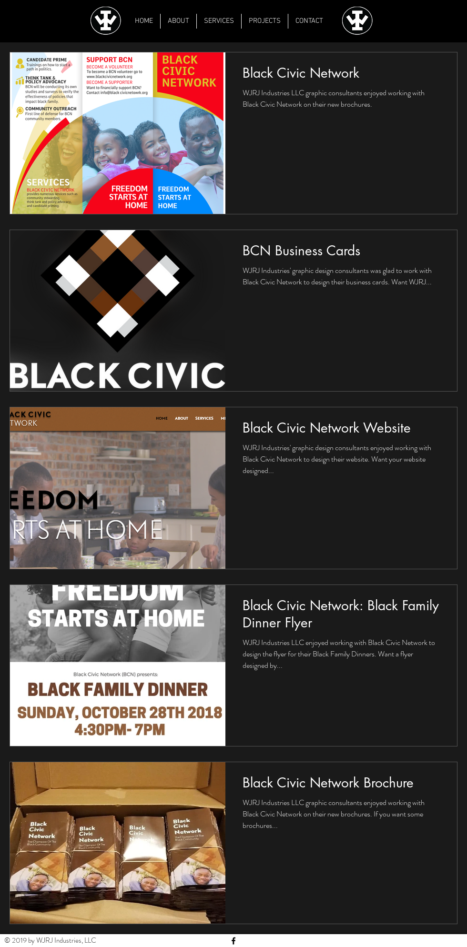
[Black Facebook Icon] (233, 941)
